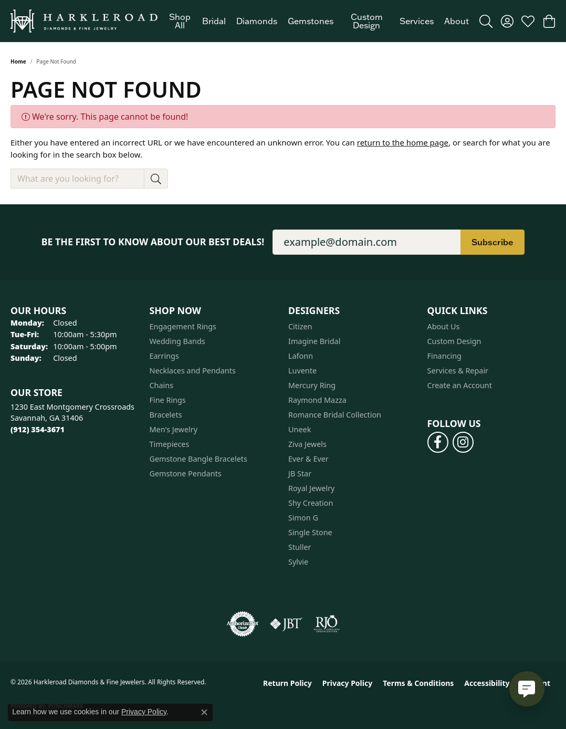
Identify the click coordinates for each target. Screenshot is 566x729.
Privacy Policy (347, 683)
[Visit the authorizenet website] (242, 624)
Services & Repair (458, 371)
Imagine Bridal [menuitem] (314, 341)
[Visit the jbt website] (286, 624)
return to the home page (402, 142)
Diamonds (256, 21)
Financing (444, 356)
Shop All (180, 21)
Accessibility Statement (507, 683)
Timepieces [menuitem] (170, 444)
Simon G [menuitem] (303, 518)
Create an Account (459, 385)
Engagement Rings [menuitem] (183, 326)
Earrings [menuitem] (164, 356)
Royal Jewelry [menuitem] (311, 488)
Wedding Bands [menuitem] (177, 341)
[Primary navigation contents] (318, 21)
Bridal (214, 21)
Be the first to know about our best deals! (153, 241)
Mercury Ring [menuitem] (312, 385)
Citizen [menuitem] (300, 326)
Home (18, 61)
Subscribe (492, 242)
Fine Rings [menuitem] (168, 400)
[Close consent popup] (204, 712)
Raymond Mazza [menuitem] (317, 400)
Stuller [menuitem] (299, 547)
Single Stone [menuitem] (310, 532)
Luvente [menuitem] (302, 371)
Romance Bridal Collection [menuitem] (334, 415)
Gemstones (310, 21)
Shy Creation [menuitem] (310, 503)
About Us (443, 326)
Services (417, 21)
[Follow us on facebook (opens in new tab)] (437, 442)
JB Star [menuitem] (299, 473)
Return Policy (287, 683)
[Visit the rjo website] (326, 624)
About (456, 21)
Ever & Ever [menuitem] (308, 459)
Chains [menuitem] (162, 385)
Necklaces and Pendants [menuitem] (193, 371)
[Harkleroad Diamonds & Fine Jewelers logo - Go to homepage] (84, 21)
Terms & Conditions (418, 683)
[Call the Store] (38, 429)
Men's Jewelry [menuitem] (174, 429)
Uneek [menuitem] (299, 429)
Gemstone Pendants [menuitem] (186, 473)
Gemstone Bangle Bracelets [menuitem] (198, 459)
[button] (485, 21)
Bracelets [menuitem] (166, 415)
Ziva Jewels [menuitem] (307, 444)
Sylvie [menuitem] (298, 562)
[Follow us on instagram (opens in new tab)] (463, 442)
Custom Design (367, 21)
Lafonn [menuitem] (300, 356)
